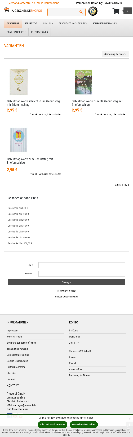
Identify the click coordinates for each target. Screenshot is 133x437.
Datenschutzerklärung (18, 354)
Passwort (28, 273)
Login (30, 265)
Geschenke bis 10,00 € (18, 214)
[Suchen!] (81, 12)
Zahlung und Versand (17, 348)
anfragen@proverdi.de (24, 405)
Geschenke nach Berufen (73, 23)
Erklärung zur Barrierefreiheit (21, 342)
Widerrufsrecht (14, 336)
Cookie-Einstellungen (17, 360)
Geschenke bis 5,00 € (18, 208)
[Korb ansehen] (122, 11)
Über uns (11, 373)
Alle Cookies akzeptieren (52, 424)
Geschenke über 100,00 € (20, 243)
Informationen (39, 32)
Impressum (12, 330)
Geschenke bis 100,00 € (19, 237)
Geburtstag (31, 23)
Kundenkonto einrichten (66, 296)
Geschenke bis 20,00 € (18, 219)
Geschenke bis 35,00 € (18, 225)
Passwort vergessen (66, 290)
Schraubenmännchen (105, 23)
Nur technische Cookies (83, 424)
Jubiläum (48, 23)
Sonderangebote (16, 32)
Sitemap (11, 379)
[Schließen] (129, 418)
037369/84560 (113, 3)
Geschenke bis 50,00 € (18, 231)
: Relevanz (115, 54)
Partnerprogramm (16, 367)
